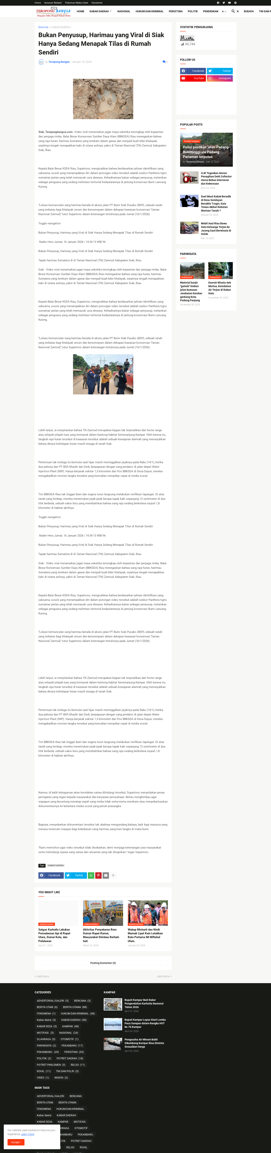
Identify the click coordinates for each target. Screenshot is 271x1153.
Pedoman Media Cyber (76, 3)
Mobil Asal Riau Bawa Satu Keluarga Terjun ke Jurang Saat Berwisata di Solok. (216, 229)
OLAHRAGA (46, 1039)
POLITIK (193, 11)
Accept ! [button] (16, 1142)
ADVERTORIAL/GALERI (53, 1001)
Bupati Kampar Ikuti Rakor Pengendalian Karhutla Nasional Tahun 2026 (144, 1003)
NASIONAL (123, 11)
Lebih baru (43, 976)
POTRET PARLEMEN (51, 1065)
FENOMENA (46, 1014)
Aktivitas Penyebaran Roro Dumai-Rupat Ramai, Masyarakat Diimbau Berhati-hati (101, 935)
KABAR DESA (47, 1026)
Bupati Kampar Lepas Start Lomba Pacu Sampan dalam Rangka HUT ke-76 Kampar (145, 1023)
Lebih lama (163, 976)
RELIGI (78, 1065)
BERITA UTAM (47, 1007)
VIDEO (43, 1078)
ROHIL (44, 1071)
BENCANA (82, 1001)
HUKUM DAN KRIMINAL (150, 11)
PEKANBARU (72, 1046)
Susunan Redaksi (53, 3)
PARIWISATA (46, 1046)
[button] (224, 11)
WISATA (61, 1078)
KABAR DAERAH (99, 11)
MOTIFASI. (45, 1033)
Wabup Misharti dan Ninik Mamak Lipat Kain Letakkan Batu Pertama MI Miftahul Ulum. (145, 935)
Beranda (43, 27)
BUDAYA (249, 11)
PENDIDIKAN (210, 11)
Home (38, 3)
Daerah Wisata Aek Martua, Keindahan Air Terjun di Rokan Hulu (219, 288)
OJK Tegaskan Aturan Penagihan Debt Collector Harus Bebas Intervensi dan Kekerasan (216, 178)
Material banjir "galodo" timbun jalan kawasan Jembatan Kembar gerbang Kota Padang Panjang (191, 291)
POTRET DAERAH (70, 1058)
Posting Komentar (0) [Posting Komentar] (103, 962)
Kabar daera (46, 1020)
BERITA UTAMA (75, 1007)
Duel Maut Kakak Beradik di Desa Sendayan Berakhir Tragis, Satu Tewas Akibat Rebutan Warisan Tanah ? (216, 203)
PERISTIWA (176, 11)
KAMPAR (70, 1026)
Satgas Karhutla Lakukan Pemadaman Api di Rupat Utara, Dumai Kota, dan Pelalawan (54, 935)
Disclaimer (97, 3)
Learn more (27, 1134)
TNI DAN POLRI (67, 1071)
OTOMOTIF (69, 1039)
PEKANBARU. (48, 1052)
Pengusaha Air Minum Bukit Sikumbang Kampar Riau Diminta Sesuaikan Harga (144, 1043)
